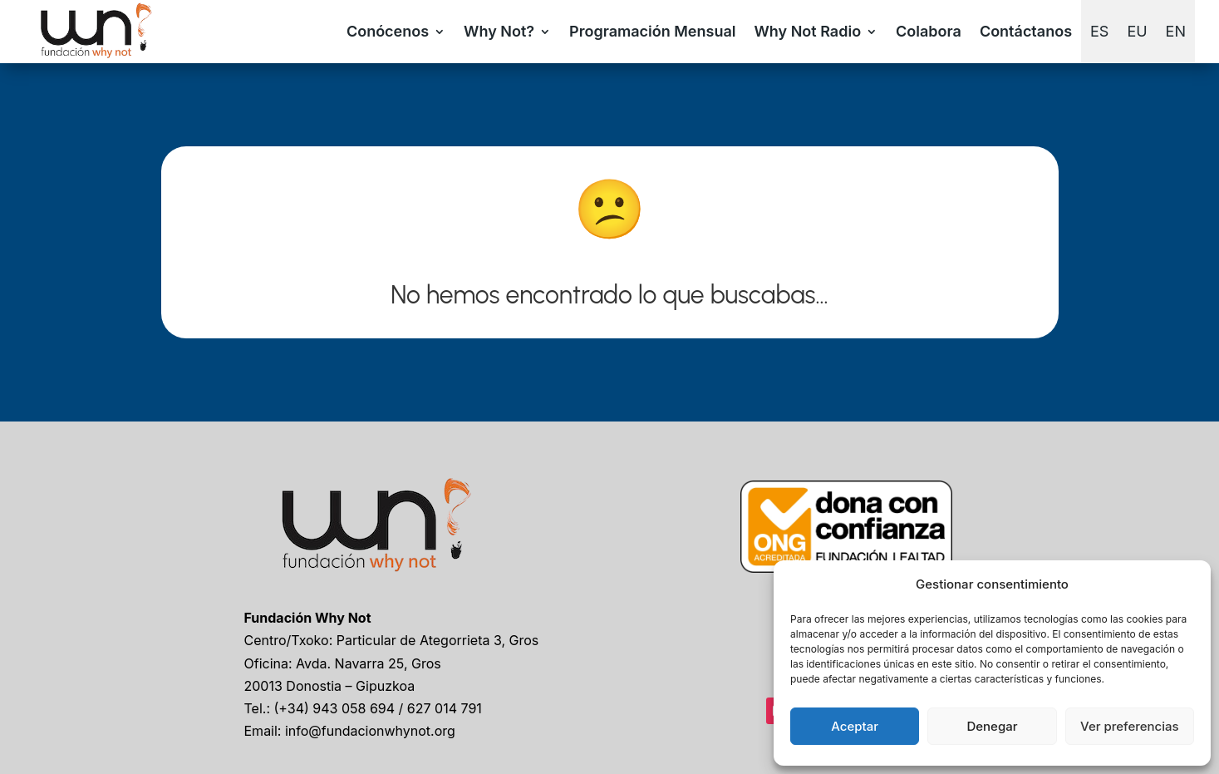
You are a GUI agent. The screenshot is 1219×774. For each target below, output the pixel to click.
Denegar (991, 726)
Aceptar (854, 726)
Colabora (928, 31)
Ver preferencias (1129, 726)
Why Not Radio (807, 31)
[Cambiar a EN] (1176, 31)
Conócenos (388, 31)
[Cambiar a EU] (1137, 31)
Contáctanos (1026, 31)
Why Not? (499, 31)
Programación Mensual (652, 31)
